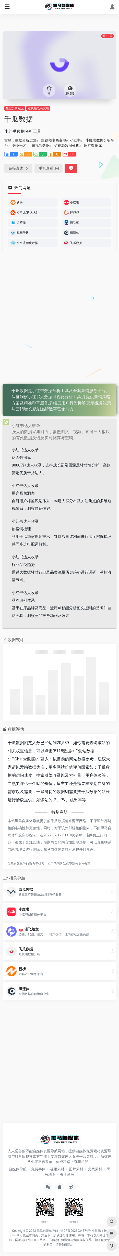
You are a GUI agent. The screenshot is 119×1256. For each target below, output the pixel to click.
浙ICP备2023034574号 (75, 1231)
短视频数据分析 (66, 146)
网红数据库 (93, 146)
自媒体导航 (18, 1169)
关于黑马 (67, 1174)
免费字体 (38, 1169)
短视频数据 (41, 146)
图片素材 (76, 1169)
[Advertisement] (59, 318)
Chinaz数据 (24, 759)
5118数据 (62, 750)
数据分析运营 (15, 108)
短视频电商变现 (38, 108)
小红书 (75, 140)
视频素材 (57, 1169)
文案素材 (95, 1169)
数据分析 (20, 146)
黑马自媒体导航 (47, 1231)
